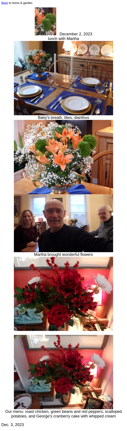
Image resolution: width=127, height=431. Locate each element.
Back (4, 3)
